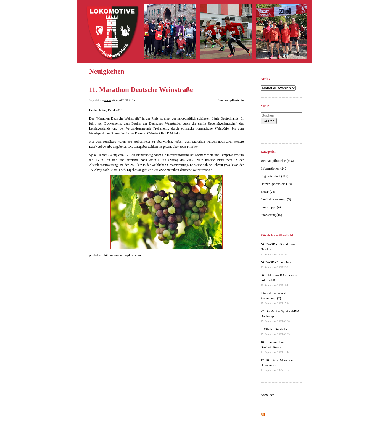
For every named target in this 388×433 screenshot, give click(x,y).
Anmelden (267, 395)
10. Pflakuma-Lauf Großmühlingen (275, 347)
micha (107, 100)
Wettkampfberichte (231, 100)
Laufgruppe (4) (271, 207)
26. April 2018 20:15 (123, 100)
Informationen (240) (274, 168)
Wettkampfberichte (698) (277, 161)
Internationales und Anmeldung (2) (275, 298)
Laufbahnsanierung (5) (276, 199)
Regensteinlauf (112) (275, 176)
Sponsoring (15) (271, 215)
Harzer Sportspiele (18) (276, 184)
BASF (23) (268, 192)
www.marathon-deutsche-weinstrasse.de (185, 170)
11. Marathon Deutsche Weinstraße (141, 89)
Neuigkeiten (107, 71)
